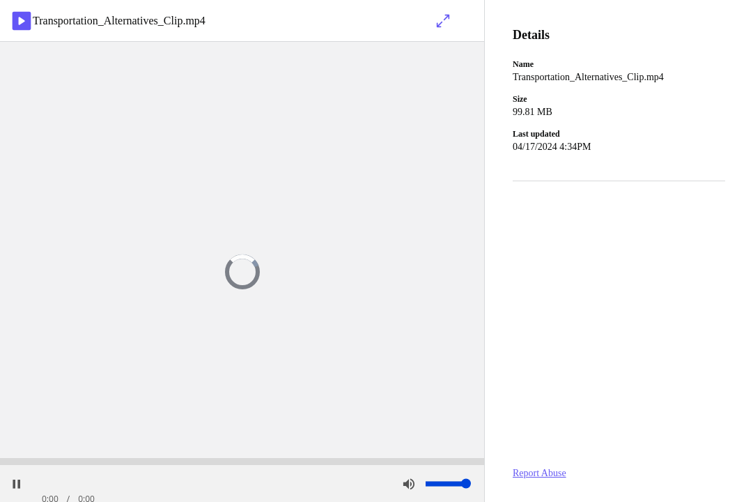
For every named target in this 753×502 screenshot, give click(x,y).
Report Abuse (539, 473)
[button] (443, 483)
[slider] (242, 461)
